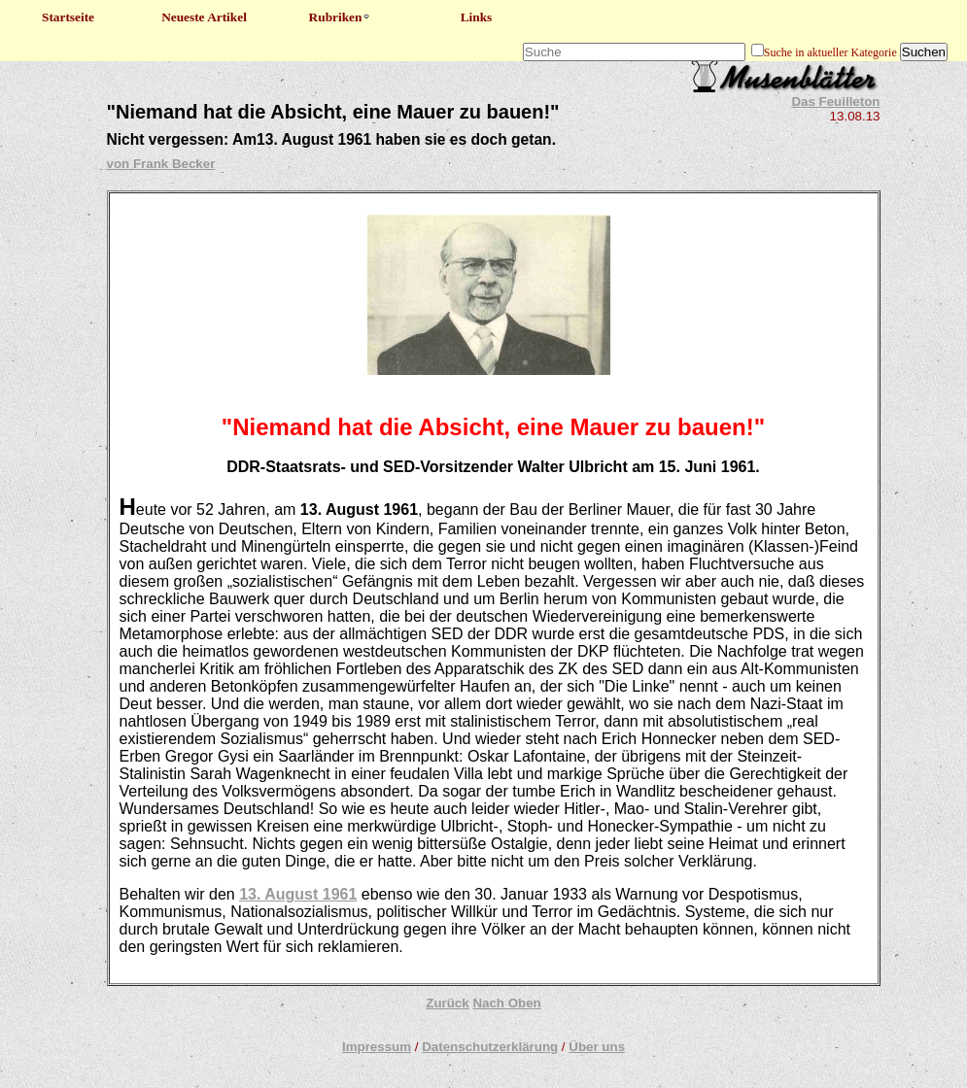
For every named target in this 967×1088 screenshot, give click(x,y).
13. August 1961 (298, 894)
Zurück (447, 1003)
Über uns (597, 1046)
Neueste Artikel (204, 17)
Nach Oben (506, 1003)
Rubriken (340, 17)
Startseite (68, 17)
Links (477, 17)
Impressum (376, 1046)
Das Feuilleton (835, 101)
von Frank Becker (161, 163)
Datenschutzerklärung (490, 1046)
